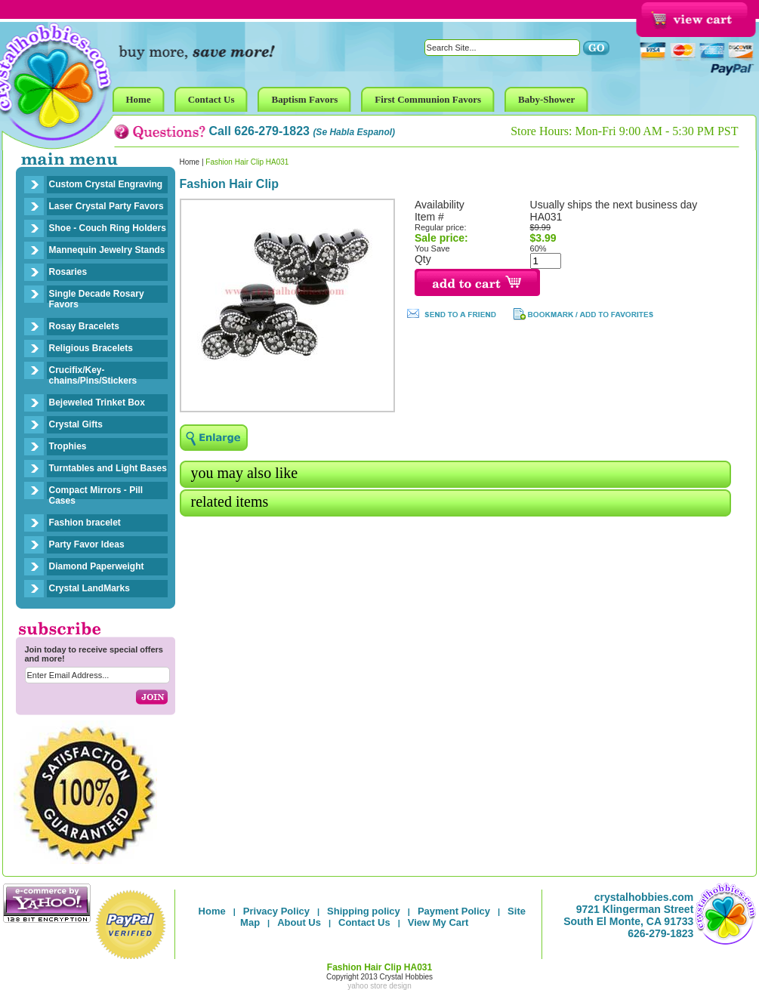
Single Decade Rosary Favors (96, 299)
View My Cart (438, 922)
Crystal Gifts (76, 424)
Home (190, 162)
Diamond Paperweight (96, 566)
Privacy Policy (276, 911)
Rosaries (68, 272)
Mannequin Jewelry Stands (107, 250)
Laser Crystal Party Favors (106, 206)
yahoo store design (379, 986)
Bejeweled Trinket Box (97, 402)
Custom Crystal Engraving (106, 184)
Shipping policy (363, 911)
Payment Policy (454, 911)
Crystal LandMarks (89, 588)
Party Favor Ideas (87, 544)
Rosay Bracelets (84, 326)
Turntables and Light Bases (108, 468)
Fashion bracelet (85, 522)
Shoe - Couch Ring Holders (107, 228)
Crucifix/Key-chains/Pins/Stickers (93, 375)
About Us (299, 922)
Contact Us (364, 922)
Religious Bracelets (91, 348)
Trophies (68, 446)
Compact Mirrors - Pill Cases (96, 495)
